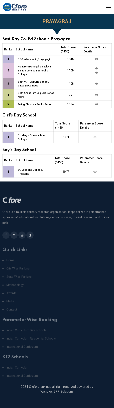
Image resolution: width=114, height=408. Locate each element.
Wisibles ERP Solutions (57, 395)
